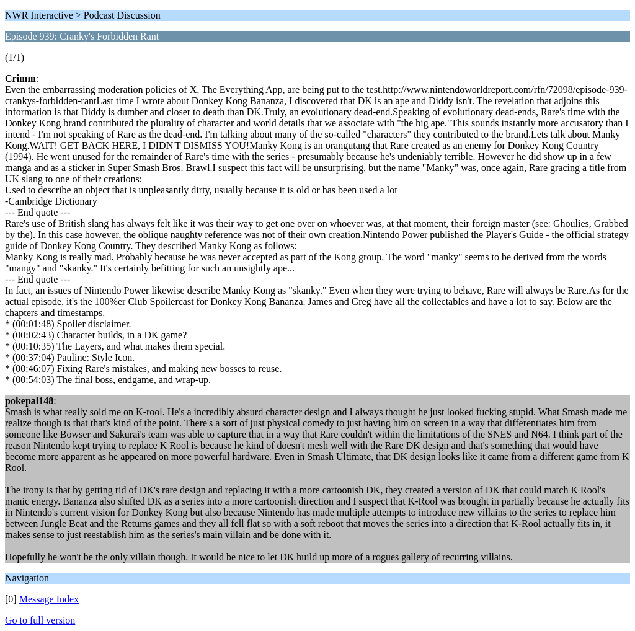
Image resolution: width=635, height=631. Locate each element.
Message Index (49, 599)
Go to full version (40, 620)
